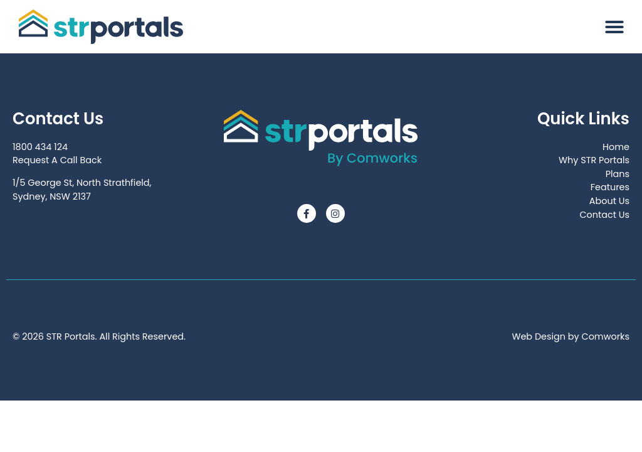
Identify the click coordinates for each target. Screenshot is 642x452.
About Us (609, 201)
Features (610, 187)
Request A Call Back (57, 160)
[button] (614, 27)
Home (616, 147)
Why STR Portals (594, 160)
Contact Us (604, 214)
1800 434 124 (40, 147)
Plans (617, 174)
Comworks (605, 336)
